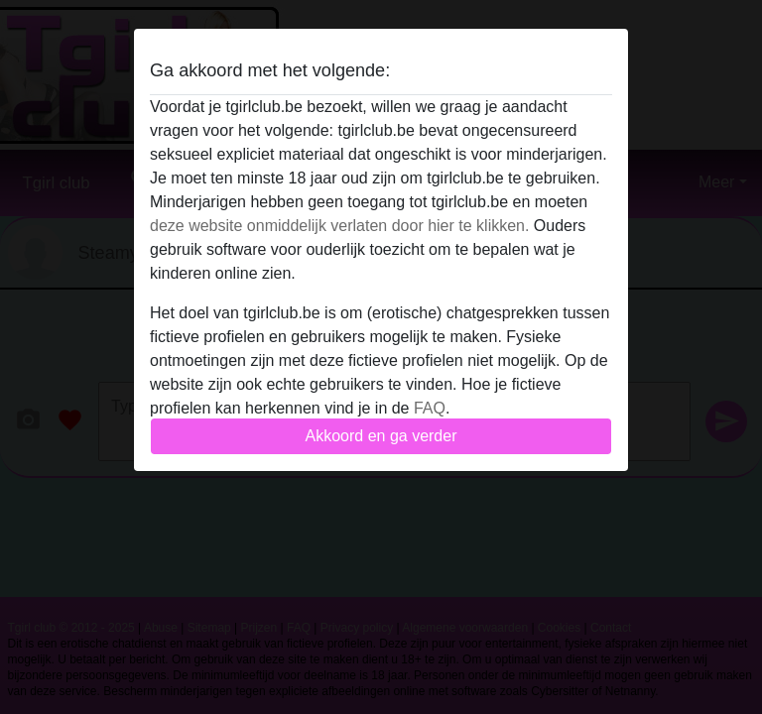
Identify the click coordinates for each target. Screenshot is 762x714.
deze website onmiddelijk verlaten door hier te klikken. (339, 225)
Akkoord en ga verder (381, 435)
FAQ (429, 408)
